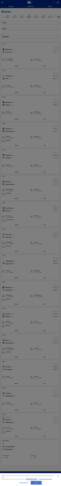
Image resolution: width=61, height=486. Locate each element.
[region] (30, 479)
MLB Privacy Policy (31, 479)
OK (36, 482)
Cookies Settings (23, 482)
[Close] (58, 476)
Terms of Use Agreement (45, 479)
